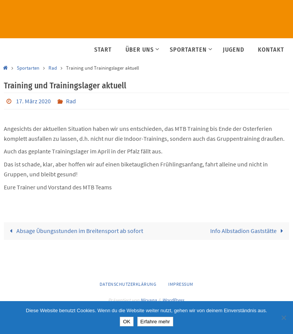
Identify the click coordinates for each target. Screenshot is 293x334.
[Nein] (283, 317)
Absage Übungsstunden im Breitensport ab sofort (74, 231)
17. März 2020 (33, 101)
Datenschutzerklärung (128, 284)
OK (126, 321)
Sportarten (28, 68)
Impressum (180, 284)
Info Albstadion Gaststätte (248, 231)
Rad (52, 68)
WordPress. (173, 300)
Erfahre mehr (155, 321)
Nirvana (148, 300)
